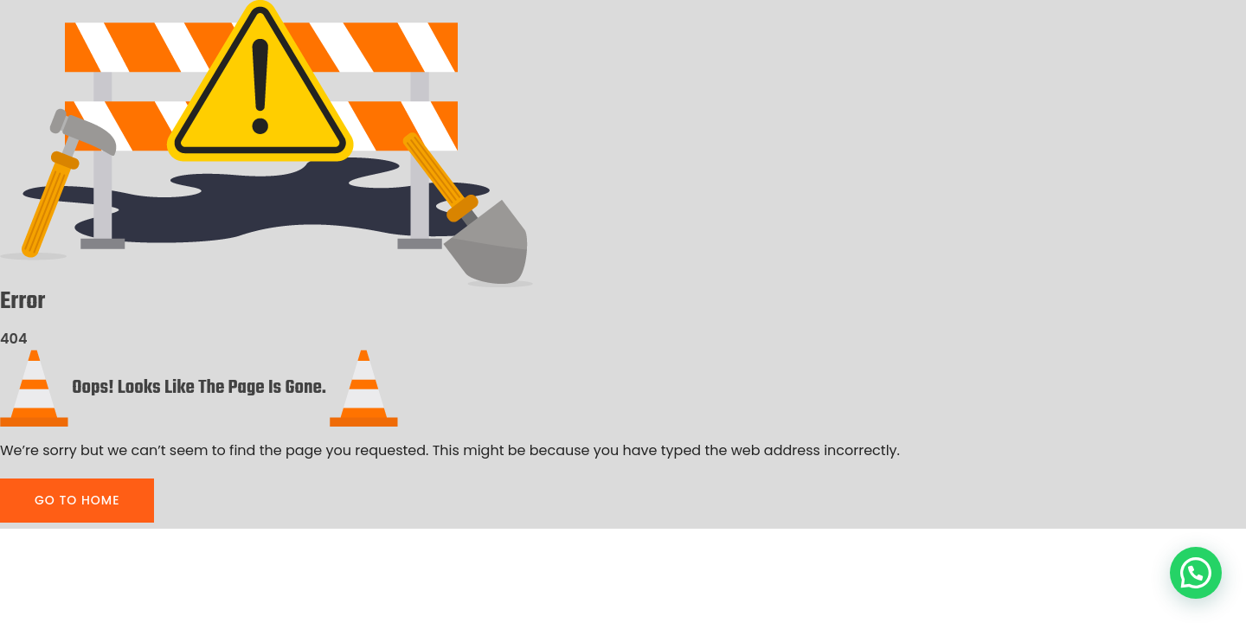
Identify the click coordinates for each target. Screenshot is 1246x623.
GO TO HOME (77, 500)
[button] (1196, 573)
